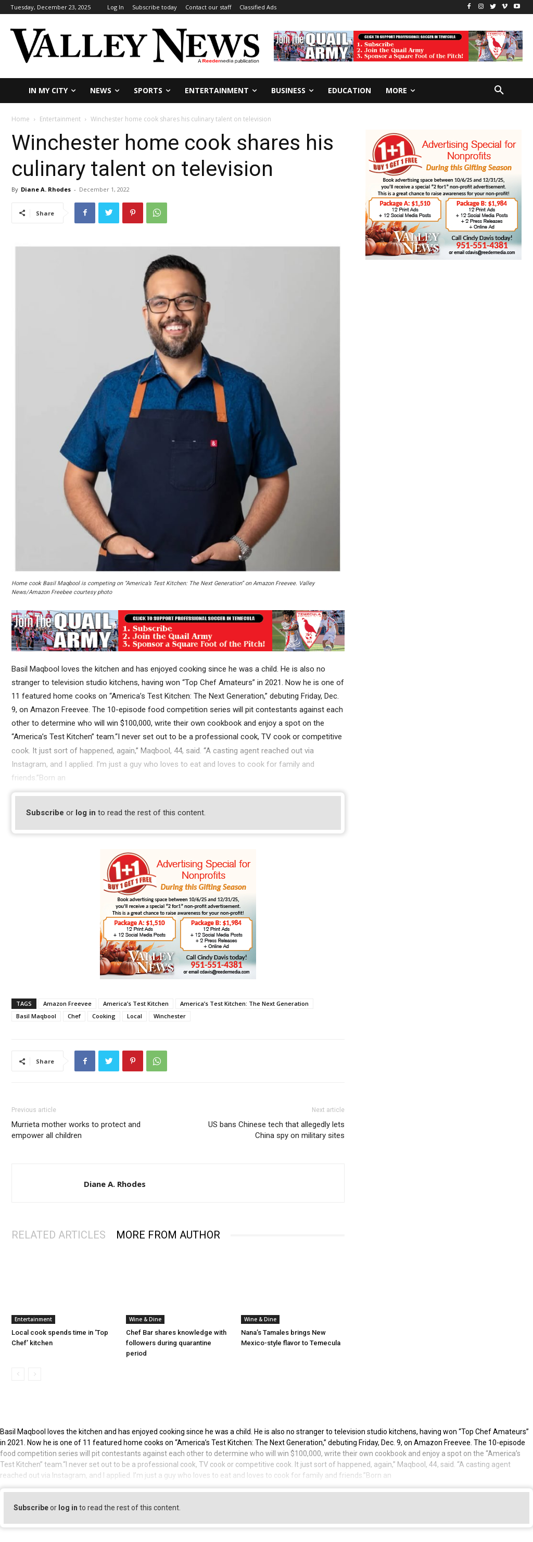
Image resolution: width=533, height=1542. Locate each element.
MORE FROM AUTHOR (168, 1235)
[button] (499, 90)
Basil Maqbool (36, 1016)
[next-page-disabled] (34, 1374)
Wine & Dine (145, 1319)
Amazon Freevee (67, 1003)
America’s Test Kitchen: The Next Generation (244, 1003)
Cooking (104, 1016)
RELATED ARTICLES (58, 1235)
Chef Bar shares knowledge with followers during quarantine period (176, 1343)
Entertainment (60, 119)
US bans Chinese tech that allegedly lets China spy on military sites (276, 1130)
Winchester (170, 1016)
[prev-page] (17, 1374)
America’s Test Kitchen (136, 1003)
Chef (74, 1016)
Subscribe (45, 812)
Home (20, 119)
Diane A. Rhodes (46, 189)
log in (85, 812)
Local (134, 1016)
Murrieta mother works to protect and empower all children (76, 1130)
